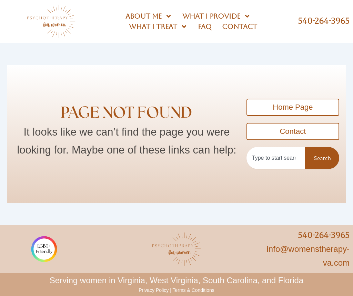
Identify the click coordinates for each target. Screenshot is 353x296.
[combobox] (275, 158)
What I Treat (158, 26)
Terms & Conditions (193, 290)
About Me (148, 16)
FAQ (205, 26)
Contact (239, 26)
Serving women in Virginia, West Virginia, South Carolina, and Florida (176, 280)
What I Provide (216, 16)
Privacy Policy (154, 290)
